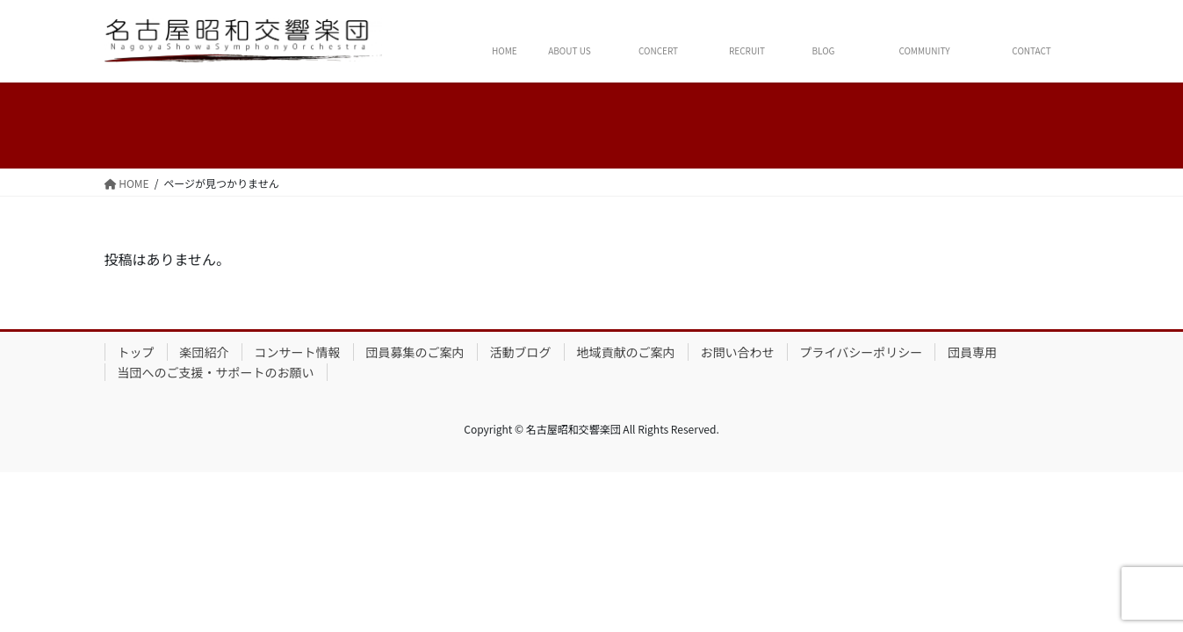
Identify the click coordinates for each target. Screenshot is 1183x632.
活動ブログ (521, 352)
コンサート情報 (298, 352)
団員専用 (972, 352)
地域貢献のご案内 (626, 352)
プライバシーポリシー (861, 352)
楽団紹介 (204, 352)
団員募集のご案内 (415, 352)
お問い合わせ (738, 352)
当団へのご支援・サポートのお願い (216, 372)
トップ (136, 352)
